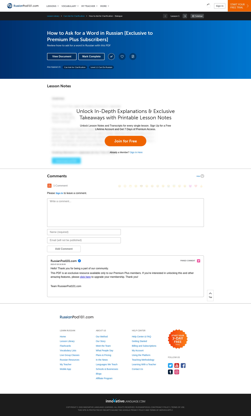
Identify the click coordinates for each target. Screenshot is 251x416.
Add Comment (64, 248)
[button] (208, 6)
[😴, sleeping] (179, 186)
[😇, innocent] (174, 186)
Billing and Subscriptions (144, 346)
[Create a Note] (132, 56)
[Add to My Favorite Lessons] (122, 56)
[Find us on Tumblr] (170, 371)
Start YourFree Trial (239, 6)
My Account (137, 350)
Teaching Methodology (143, 359)
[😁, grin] (130, 186)
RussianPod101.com (145, 407)
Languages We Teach (106, 364)
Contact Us (137, 369)
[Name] (84, 232)
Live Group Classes (69, 355)
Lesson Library (53, 16)
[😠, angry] (147, 186)
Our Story (100, 341)
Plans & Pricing (103, 355)
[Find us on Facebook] (183, 365)
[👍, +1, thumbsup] (201, 186)
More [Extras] (103, 6)
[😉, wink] (163, 186)
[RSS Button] (49, 185)
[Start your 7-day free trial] (178, 339)
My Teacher (88, 6)
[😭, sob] (168, 186)
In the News (102, 359)
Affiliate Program (104, 378)
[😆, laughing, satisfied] (152, 186)
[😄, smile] (119, 186)
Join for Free (125, 141)
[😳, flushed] (125, 186)
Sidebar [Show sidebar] (199, 16)
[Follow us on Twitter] (170, 365)
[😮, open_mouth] (185, 186)
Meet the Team (103, 346)
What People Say (104, 350)
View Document (61, 56)
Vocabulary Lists (68, 350)
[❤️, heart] (195, 186)
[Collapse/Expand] (125, 176)
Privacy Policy (162, 407)
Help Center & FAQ (141, 336)
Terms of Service (158, 410)
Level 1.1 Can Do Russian (101, 67)
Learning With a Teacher (144, 364)
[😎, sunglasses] (141, 186)
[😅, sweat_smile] (157, 186)
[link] (185, 16)
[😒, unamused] (136, 186)
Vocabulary (68, 6)
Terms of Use (177, 407)
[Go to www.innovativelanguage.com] (125, 400)
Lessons (51, 6)
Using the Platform (141, 355)
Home (63, 336)
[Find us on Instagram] (176, 371)
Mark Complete (91, 56)
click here (85, 277)
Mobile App (65, 369)
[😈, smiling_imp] (190, 186)
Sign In (219, 6)
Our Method (102, 336)
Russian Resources (69, 359)
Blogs (98, 373)
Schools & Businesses (107, 369)
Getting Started (139, 341)
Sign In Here (136, 152)
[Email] (84, 240)
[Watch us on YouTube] (176, 365)
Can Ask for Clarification (74, 16)
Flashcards (65, 346)
